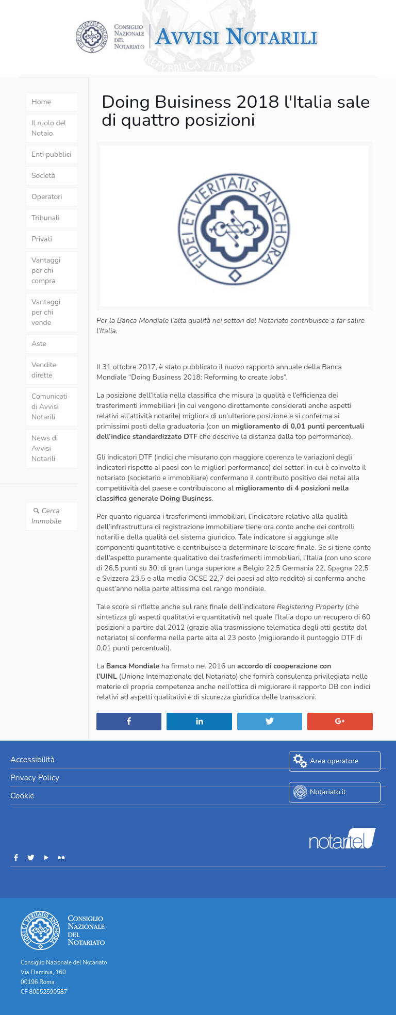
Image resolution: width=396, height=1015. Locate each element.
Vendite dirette (43, 370)
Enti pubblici (51, 154)
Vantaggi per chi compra (45, 270)
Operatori (46, 197)
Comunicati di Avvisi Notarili (49, 406)
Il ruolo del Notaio (48, 128)
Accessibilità (32, 759)
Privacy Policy (34, 777)
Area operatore (334, 761)
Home (41, 102)
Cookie (22, 795)
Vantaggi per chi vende (45, 312)
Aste (38, 344)
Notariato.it (328, 792)
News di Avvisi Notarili (44, 448)
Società (43, 176)
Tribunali (45, 218)
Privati (41, 239)
